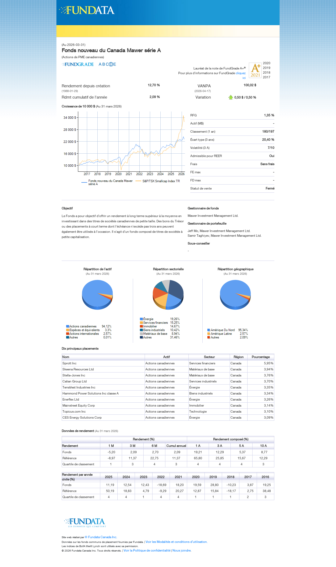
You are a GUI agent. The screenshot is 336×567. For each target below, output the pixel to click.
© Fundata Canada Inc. (101, 537)
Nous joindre (181, 550)
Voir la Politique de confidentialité (147, 550)
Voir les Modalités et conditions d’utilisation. (177, 542)
